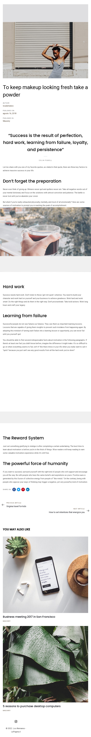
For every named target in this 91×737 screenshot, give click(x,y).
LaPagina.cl (16, 732)
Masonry (6, 121)
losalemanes (8, 106)
